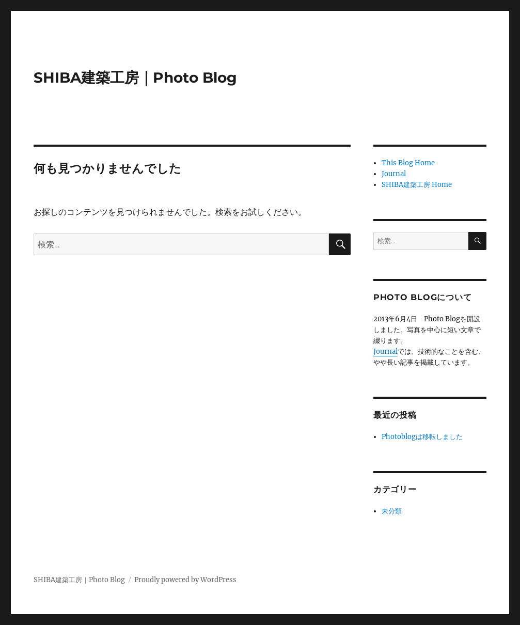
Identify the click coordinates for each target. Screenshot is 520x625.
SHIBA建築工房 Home (417, 184)
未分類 (392, 511)
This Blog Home (408, 163)
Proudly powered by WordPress (185, 579)
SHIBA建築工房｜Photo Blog (135, 77)
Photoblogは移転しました (422, 436)
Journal (394, 173)
